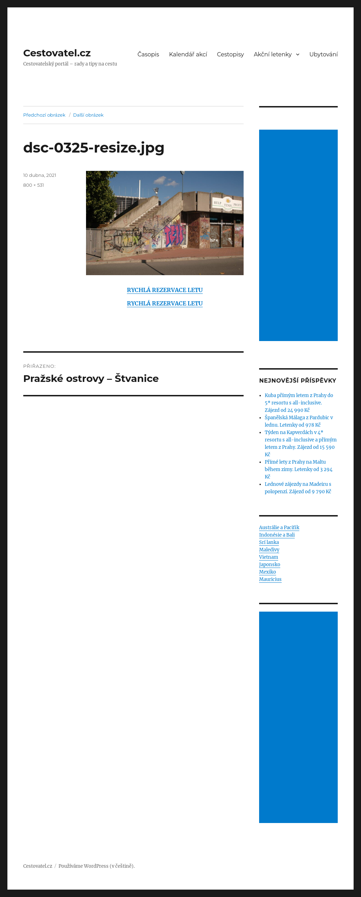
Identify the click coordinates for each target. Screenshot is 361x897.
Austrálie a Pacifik (279, 528)
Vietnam (268, 557)
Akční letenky (273, 54)
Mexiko (267, 572)
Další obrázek (88, 115)
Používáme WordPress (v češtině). (97, 866)
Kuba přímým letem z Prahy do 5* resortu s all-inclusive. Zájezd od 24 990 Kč (299, 402)
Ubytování (323, 54)
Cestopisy (230, 54)
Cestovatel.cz (57, 53)
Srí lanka (269, 542)
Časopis (148, 54)
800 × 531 (33, 185)
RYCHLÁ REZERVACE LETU (165, 289)
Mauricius (270, 579)
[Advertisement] (299, 236)
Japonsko (269, 565)
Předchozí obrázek (44, 115)
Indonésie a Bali (277, 535)
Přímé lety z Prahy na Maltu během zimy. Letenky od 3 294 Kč (298, 469)
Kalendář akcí (188, 54)
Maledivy (269, 550)
